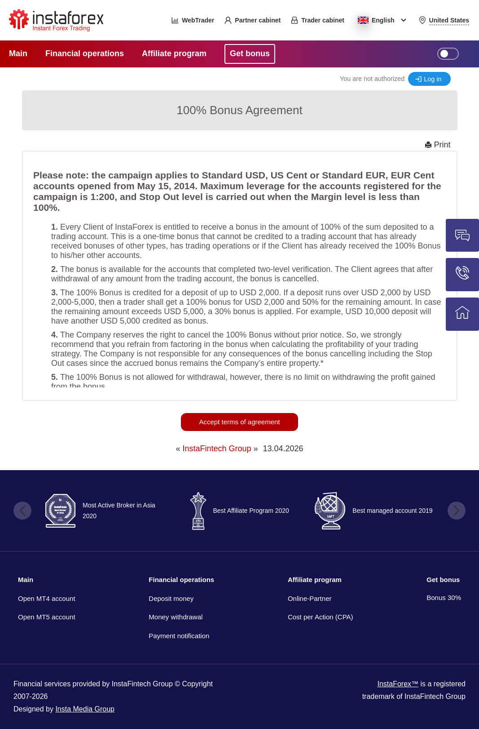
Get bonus (443, 579)
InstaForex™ (397, 684)
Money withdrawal (175, 617)
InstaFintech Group (216, 448)
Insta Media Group (84, 709)
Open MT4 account (46, 598)
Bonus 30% (443, 597)
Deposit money (171, 598)
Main (25, 579)
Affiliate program (315, 579)
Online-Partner (310, 598)
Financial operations (181, 579)
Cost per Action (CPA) (320, 617)
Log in (432, 79)
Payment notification (179, 636)
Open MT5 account (46, 617)
